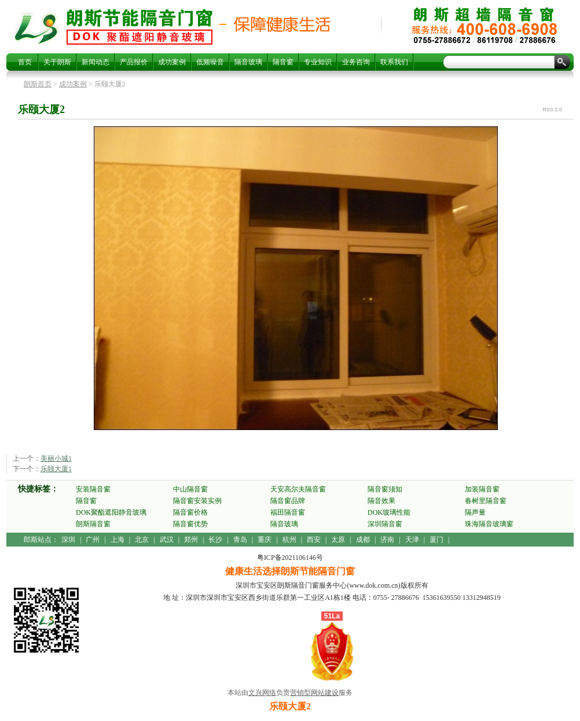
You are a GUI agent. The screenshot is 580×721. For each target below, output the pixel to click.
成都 (363, 540)
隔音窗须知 (385, 489)
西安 (314, 540)
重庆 (264, 540)
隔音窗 (283, 62)
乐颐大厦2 (139, 27)
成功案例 (172, 62)
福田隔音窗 (287, 512)
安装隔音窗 (93, 489)
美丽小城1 (56, 458)
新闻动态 (95, 62)
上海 (117, 540)
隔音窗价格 (190, 512)
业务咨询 (356, 62)
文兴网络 (262, 693)
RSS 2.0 (552, 109)
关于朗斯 (57, 62)
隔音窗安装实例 (197, 501)
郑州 (191, 540)
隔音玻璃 (248, 62)
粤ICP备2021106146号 (290, 558)
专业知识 (318, 62)
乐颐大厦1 (56, 469)
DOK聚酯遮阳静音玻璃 (111, 512)
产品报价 (134, 62)
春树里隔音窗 (485, 501)
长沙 (215, 540)
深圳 (68, 540)
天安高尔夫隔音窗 (298, 489)
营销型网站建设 (314, 693)
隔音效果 (381, 501)
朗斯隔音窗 (93, 524)
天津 (412, 540)
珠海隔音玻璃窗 (489, 524)
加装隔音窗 (482, 489)
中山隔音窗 (190, 489)
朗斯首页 (38, 84)
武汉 (167, 540)
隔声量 (475, 512)
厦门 (436, 540)
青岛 (240, 540)
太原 (338, 540)
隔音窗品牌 (287, 501)
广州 (93, 540)
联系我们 (394, 62)
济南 (387, 540)
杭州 (289, 540)
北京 (142, 540)
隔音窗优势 (190, 524)
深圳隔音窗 (385, 524)
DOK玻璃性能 (389, 512)
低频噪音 (210, 62)
